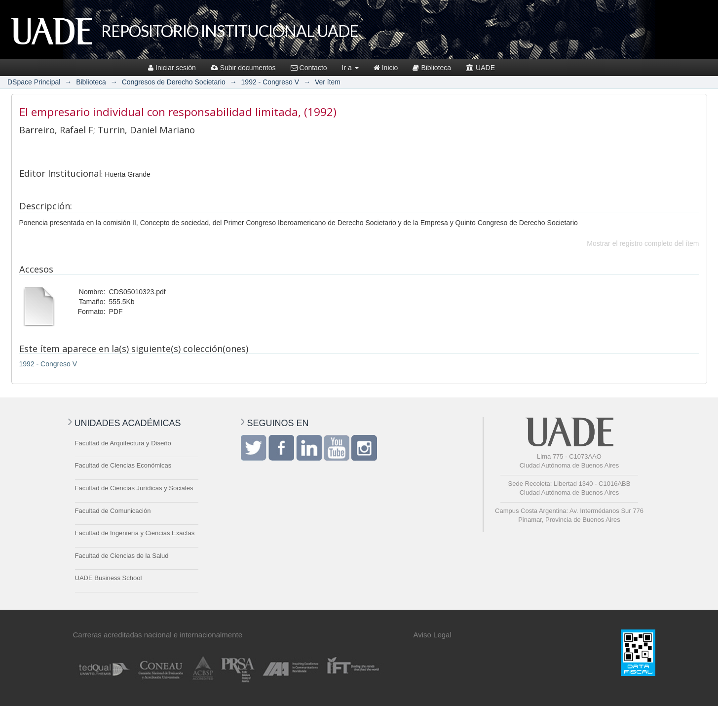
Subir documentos (243, 68)
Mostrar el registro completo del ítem (643, 243)
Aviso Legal (433, 634)
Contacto (309, 68)
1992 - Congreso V (270, 82)
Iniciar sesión (172, 68)
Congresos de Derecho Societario (174, 82)
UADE (480, 68)
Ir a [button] (350, 68)
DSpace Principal (33, 82)
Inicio (386, 68)
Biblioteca (432, 68)
